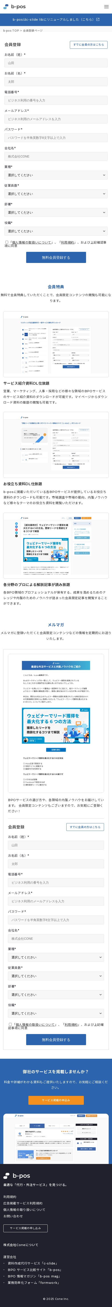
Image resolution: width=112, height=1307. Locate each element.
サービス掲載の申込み (56, 1100)
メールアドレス (16, 110)
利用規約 (67, 242)
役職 (8, 222)
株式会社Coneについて (20, 1245)
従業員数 (11, 185)
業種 (8, 166)
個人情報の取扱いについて (31, 242)
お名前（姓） (15, 54)
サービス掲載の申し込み (25, 1228)
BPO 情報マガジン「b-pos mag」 (35, 1276)
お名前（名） (15, 73)
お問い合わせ (13, 1216)
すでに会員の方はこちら (88, 44)
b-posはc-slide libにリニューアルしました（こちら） (56, 19)
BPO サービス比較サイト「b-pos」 (35, 1270)
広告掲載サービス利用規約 (22, 1203)
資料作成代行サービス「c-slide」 (33, 1263)
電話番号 (11, 92)
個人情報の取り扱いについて (24, 1210)
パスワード (13, 129)
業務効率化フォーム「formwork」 (34, 1283)
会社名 (10, 148)
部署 (8, 204)
